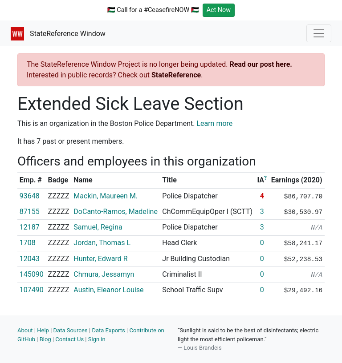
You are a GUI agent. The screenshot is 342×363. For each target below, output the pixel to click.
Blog (45, 339)
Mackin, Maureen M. (105, 196)
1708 (28, 242)
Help (43, 330)
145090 (32, 274)
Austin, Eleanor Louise (108, 290)
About (25, 330)
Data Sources (70, 330)
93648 (30, 196)
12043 (30, 258)
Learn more (214, 123)
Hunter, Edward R (100, 258)
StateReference (176, 75)
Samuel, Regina (97, 227)
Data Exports (108, 330)
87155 (30, 211)
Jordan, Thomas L (101, 242)
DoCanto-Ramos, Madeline (115, 211)
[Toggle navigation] (318, 33)
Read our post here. (260, 64)
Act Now (219, 10)
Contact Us (69, 339)
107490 (32, 290)
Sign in (97, 339)
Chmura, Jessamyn (103, 274)
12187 (30, 227)
